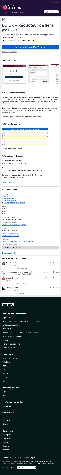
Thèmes (15, 13)
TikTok (5, 442)
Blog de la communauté (12, 336)
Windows (6, 362)
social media (20, 241)
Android (5, 373)
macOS (5, 366)
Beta (4, 395)
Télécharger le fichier (9, 52)
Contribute (7, 420)
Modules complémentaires (14, 314)
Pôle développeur (9, 329)
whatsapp (29, 241)
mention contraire (12, 461)
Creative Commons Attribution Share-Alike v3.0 (18, 464)
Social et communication (11, 225)
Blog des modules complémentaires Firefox (20, 321)
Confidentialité (7, 458)
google (12, 241)
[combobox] (51, 11)
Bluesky (5, 446)
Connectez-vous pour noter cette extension (25, 129)
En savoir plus (7, 182)
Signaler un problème (11, 344)
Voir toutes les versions (10, 236)
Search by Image (12, 278)
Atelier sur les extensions (12, 325)
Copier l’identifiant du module (13, 203)
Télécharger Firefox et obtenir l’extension (30, 47)
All (3, 381)
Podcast (6, 450)
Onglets (23, 225)
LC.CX (12, 30)
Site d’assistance (8, 198)
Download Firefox (10, 358)
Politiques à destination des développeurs (20, 332)
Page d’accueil (7, 196)
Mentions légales (30, 458)
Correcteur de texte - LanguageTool (20, 272)
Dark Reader (11, 263)
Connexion (55, 2)
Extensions (6, 13)
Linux (4, 377)
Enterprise (6, 406)
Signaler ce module (9, 253)
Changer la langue (8, 467)
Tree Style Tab (12, 288)
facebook (5, 241)
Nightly (5, 391)
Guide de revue (8, 348)
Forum (5, 340)
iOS (3, 370)
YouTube (6, 438)
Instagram (6, 435)
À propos (6, 317)
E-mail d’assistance (9, 200)
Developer (6, 424)
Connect (6, 416)
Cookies (18, 458)
